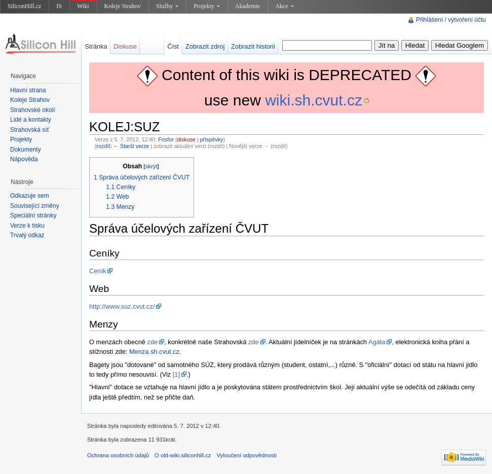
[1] (176, 374)
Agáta (376, 342)
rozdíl (102, 146)
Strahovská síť (29, 129)
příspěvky (211, 139)
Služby (167, 6)
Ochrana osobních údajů (118, 455)
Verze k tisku (27, 225)
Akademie (247, 6)
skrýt (151, 166)
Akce (284, 6)
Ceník (97, 271)
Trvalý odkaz (27, 235)
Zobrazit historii (253, 46)
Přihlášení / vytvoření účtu (451, 19)
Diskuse (125, 46)
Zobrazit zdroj (205, 46)
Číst (173, 46)
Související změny (34, 205)
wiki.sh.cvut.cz (313, 100)
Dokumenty (25, 149)
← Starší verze (131, 146)
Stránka (96, 46)
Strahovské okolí (32, 110)
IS (59, 6)
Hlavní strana (28, 90)
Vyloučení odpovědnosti (247, 455)
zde (152, 342)
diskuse (186, 139)
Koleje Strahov (122, 6)
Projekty (207, 6)
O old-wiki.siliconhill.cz (183, 455)
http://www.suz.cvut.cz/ (122, 306)
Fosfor (165, 139)
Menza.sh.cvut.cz (154, 351)
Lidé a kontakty (30, 119)
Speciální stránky (33, 215)
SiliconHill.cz (24, 6)
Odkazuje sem (29, 195)
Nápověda (24, 159)
